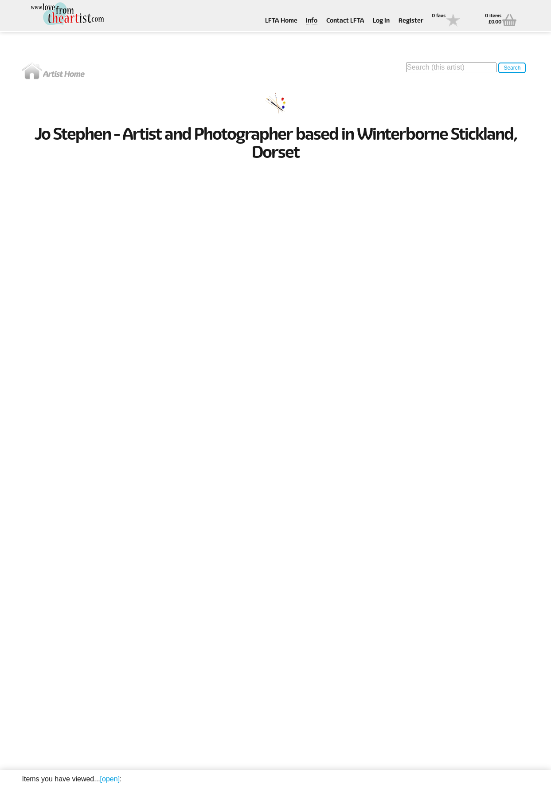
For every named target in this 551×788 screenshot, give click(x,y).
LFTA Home (281, 21)
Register (411, 21)
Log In (381, 21)
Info (311, 21)
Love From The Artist (66, 14)
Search (512, 68)
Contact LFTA (345, 21)
